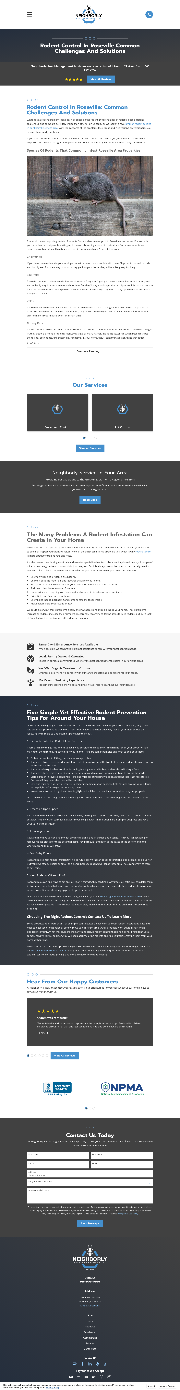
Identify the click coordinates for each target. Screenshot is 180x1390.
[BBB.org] (105, 1364)
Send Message (90, 1224)
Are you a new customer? (40, 1182)
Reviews (90, 1343)
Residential (90, 1332)
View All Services (90, 449)
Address (32, 1173)
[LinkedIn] (90, 1364)
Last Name (97, 1155)
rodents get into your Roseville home (120, 897)
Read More (90, 500)
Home (90, 1321)
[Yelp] (97, 1364)
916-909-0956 (90, 1282)
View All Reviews (100, 79)
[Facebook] (82, 1364)
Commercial (90, 1338)
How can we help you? (38, 1191)
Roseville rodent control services (48, 951)
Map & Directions (90, 1306)
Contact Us (90, 1349)
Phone (31, 1164)
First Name (33, 1155)
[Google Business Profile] (75, 1364)
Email (94, 1164)
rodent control (143, 552)
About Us (90, 1327)
